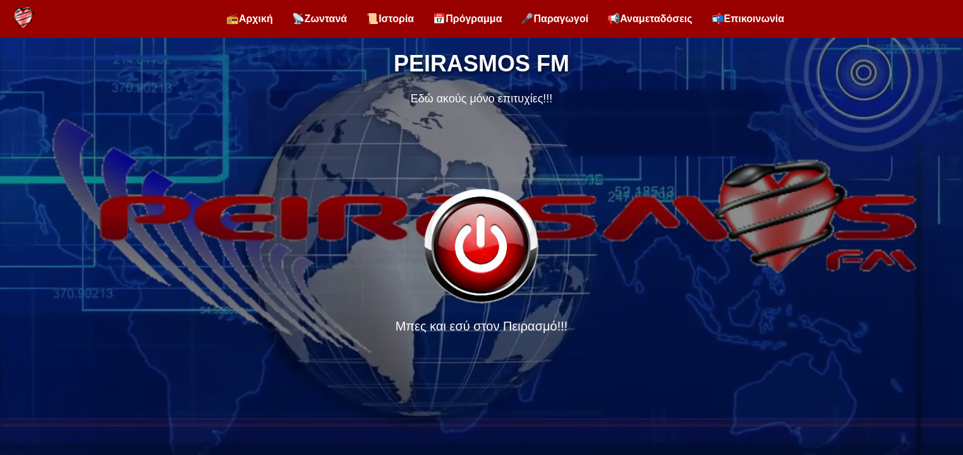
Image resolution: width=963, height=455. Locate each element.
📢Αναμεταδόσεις (649, 18)
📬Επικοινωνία (748, 18)
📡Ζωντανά (319, 18)
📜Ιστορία (390, 18)
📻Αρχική (249, 18)
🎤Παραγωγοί (554, 18)
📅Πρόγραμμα (467, 18)
